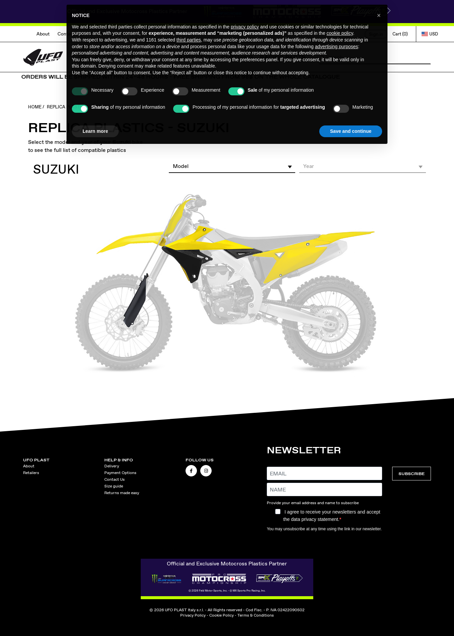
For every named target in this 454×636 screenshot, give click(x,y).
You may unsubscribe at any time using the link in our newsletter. (324, 529)
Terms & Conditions (255, 615)
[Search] (375, 57)
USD (430, 34)
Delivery (111, 466)
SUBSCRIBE (412, 473)
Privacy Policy (193, 615)
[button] (232, 166)
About (42, 34)
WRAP (96, 34)
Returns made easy (121, 492)
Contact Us (69, 34)
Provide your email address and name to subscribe (313, 503)
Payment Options (120, 472)
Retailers (31, 472)
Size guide (113, 486)
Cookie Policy (221, 615)
